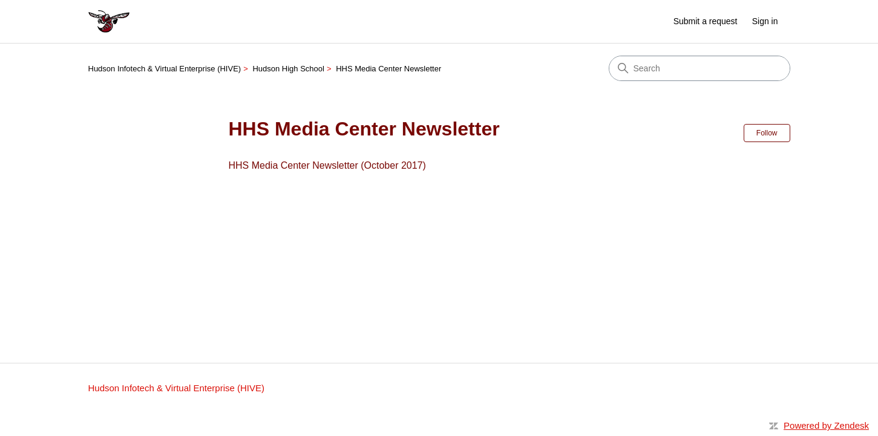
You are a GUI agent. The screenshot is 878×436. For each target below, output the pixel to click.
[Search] (699, 68)
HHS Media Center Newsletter (388, 68)
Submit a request (705, 21)
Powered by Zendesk (826, 425)
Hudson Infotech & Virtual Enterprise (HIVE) (164, 68)
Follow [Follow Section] (767, 133)
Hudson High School (288, 68)
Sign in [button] (765, 21)
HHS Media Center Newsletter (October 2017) (327, 165)
